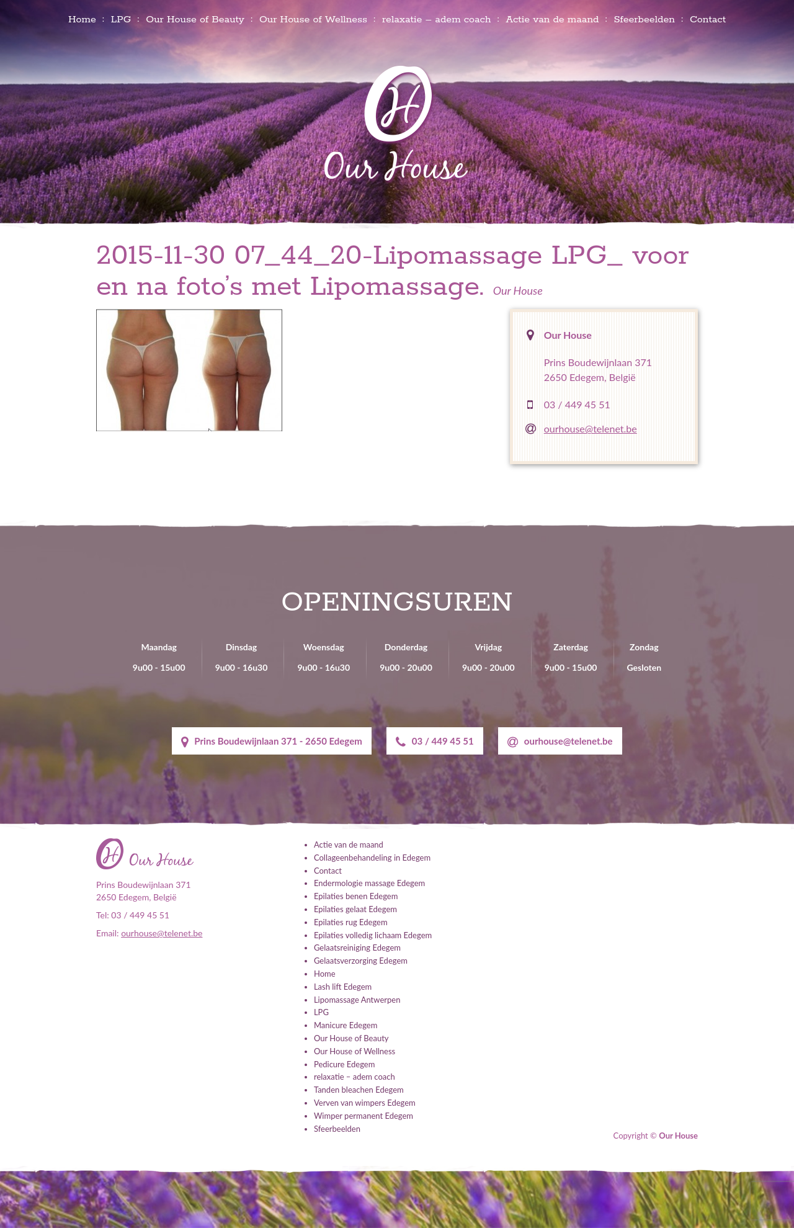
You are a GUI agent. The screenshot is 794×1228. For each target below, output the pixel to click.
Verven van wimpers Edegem (365, 1103)
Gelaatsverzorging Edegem (361, 961)
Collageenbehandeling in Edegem (372, 858)
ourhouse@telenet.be (590, 428)
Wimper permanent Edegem (363, 1116)
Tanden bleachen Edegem (359, 1090)
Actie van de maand (552, 19)
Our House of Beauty (195, 19)
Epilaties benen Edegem (356, 896)
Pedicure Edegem (344, 1064)
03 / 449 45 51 (577, 404)
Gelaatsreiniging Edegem (357, 947)
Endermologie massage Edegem (369, 883)
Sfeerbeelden (644, 19)
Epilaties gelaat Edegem (355, 909)
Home (82, 19)
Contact (708, 19)
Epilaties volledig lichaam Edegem (373, 935)
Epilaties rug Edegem (351, 922)
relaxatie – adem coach (436, 19)
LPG (121, 19)
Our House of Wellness (313, 19)
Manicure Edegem (345, 1025)
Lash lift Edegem (343, 987)
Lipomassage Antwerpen (357, 1000)
